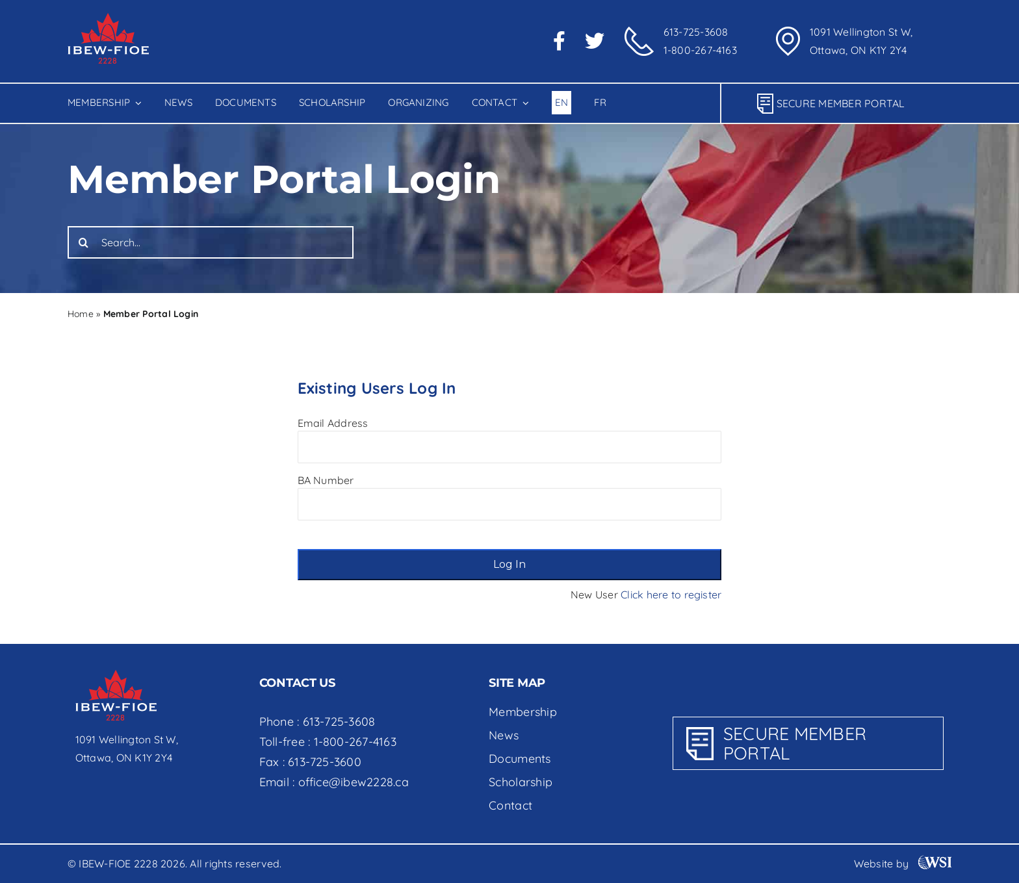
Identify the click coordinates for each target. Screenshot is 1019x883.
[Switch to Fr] (600, 103)
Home (81, 314)
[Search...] (211, 242)
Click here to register (671, 594)
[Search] (84, 242)
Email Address (333, 422)
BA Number (326, 480)
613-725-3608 (696, 31)
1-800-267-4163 (700, 50)
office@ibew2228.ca (353, 781)
